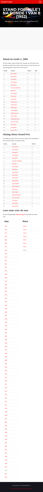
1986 (6, 353)
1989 (6, 343)
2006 (6, 284)
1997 (6, 315)
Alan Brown (13, 85)
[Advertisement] (21, 38)
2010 (6, 270)
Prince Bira (13, 96)
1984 (6, 360)
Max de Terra (14, 130)
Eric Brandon (14, 93)
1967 (6, 418)
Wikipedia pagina (20, 214)
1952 (6, 470)
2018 (6, 243)
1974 (6, 394)
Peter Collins (14, 116)
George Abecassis (15, 119)
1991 (6, 336)
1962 (6, 436)
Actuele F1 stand (6, 2)
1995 (6, 322)
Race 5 (25, 236)
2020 (6, 236)
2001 (6, 301)
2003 (6, 294)
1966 (6, 422)
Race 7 (25, 229)
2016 (6, 250)
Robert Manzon (14, 113)
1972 (6, 401)
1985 (6, 356)
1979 (6, 377)
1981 (6, 370)
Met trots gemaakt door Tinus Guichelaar (21, 488)
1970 (6, 408)
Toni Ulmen (13, 124)
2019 (6, 239)
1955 (6, 460)
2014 (6, 257)
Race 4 (25, 239)
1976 (6, 387)
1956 (6, 456)
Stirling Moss (14, 107)
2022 (6, 229)
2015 (6, 253)
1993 (6, 329)
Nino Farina (13, 99)
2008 (6, 277)
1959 (6, 446)
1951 (6, 473)
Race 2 (25, 246)
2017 (6, 246)
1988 (6, 346)
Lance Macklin (14, 110)
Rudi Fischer (14, 76)
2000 (6, 305)
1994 (6, 325)
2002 (6, 298)
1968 (6, 415)
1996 (6, 319)
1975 (6, 391)
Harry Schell (14, 104)
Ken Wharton (14, 82)
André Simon (14, 102)
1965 (6, 425)
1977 (6, 384)
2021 (6, 233)
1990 (6, 339)
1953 (6, 466)
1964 (6, 429)
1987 (6, 350)
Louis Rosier (14, 127)
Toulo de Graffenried (15, 87)
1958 (6, 449)
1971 (6, 405)
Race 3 (25, 243)
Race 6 (25, 233)
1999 (6, 308)
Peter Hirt (13, 90)
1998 (6, 312)
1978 (6, 380)
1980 (6, 374)
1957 (6, 453)
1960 (6, 442)
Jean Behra (13, 79)
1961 (6, 439)
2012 (6, 264)
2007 (6, 281)
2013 (6, 260)
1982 (6, 367)
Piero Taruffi (13, 73)
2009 (6, 274)
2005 (6, 288)
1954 (6, 463)
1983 (6, 363)
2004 (6, 291)
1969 (6, 411)
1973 (6, 398)
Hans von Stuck (14, 121)
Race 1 (25, 250)
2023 (6, 226)
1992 (6, 332)
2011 (6, 267)
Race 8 (25, 226)
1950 (6, 477)
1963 (6, 432)
